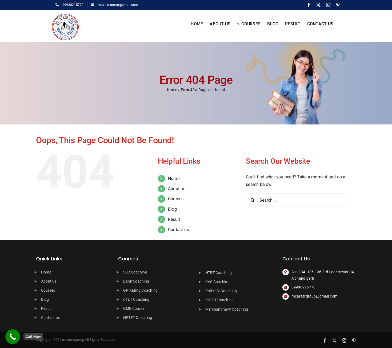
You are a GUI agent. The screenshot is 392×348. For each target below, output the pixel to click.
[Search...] (296, 200)
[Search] (252, 200)
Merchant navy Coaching (226, 309)
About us (176, 188)
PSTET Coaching (219, 300)
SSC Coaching (135, 272)
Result (174, 219)
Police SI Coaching (221, 291)
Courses (176, 198)
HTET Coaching (218, 273)
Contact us (178, 229)
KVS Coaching (217, 282)
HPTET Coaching (137, 317)
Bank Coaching (136, 281)
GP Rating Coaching (140, 290)
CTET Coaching (136, 299)
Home (172, 90)
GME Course (133, 308)
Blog (172, 209)
